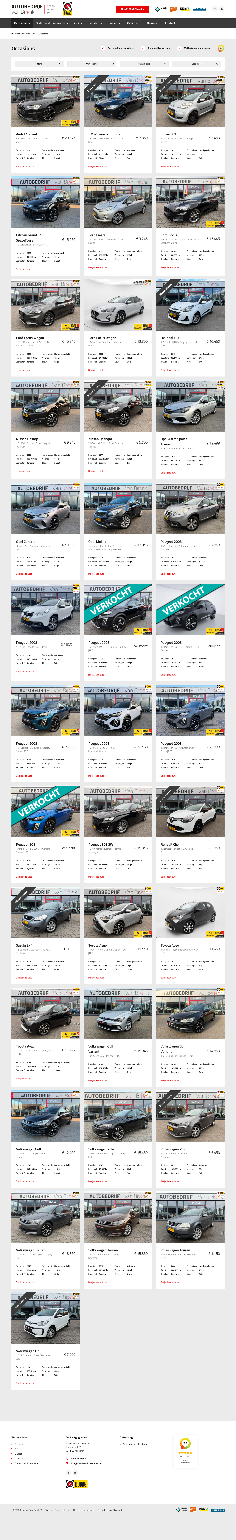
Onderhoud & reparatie (50, 23)
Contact (170, 23)
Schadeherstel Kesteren (135, 1468)
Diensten (93, 23)
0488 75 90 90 (78, 1483)
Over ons (132, 23)
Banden (112, 23)
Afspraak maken (134, 9)
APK (76, 23)
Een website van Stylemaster (111, 1534)
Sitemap (48, 1534)
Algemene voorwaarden (84, 1534)
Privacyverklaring (62, 1534)
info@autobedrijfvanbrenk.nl (86, 1487)
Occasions (20, 23)
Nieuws (152, 23)
